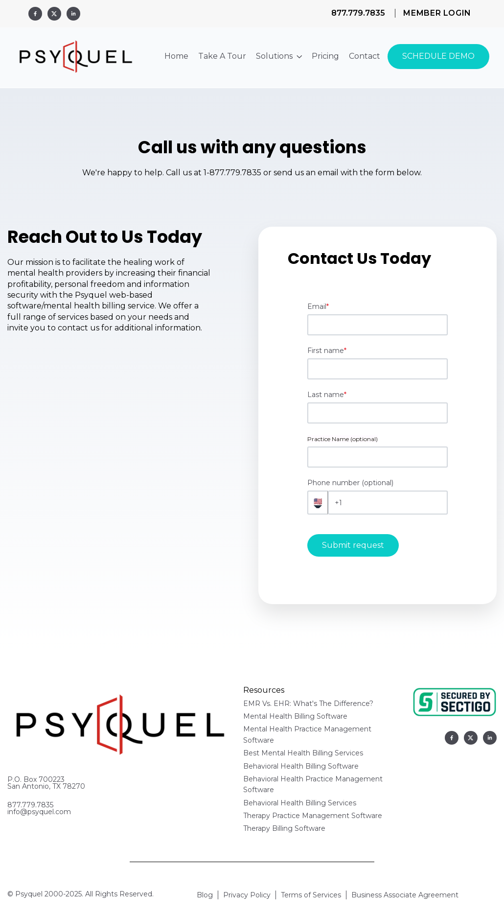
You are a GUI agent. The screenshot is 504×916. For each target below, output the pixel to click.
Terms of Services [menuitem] (311, 895)
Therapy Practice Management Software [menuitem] (312, 815)
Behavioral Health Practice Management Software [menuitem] (313, 784)
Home (176, 56)
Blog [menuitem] (205, 895)
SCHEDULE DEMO (438, 56)
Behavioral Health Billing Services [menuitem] (299, 803)
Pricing (325, 56)
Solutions (279, 56)
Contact (364, 56)
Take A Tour (222, 56)
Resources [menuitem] (263, 690)
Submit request (353, 545)
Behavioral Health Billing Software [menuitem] (301, 766)
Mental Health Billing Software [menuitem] (295, 716)
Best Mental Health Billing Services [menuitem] (303, 753)
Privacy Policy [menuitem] (247, 895)
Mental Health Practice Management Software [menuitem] (307, 734)
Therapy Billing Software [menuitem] (284, 828)
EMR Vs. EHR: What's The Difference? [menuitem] (308, 703)
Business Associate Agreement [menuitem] (404, 895)
